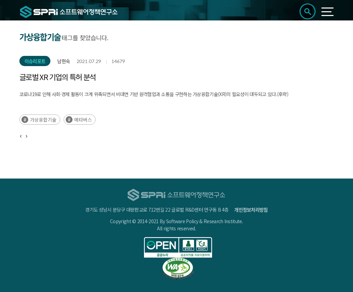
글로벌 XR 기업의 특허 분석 (57, 76)
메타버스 (83, 119)
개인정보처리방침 (251, 209)
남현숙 (63, 61)
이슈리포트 (35, 61)
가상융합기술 (43, 119)
